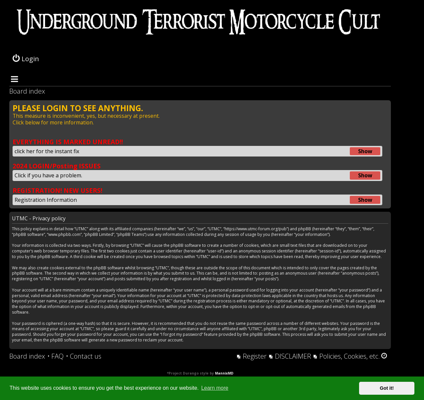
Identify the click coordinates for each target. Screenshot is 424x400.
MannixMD (224, 373)
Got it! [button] (387, 388)
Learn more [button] (214, 388)
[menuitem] (55, 356)
